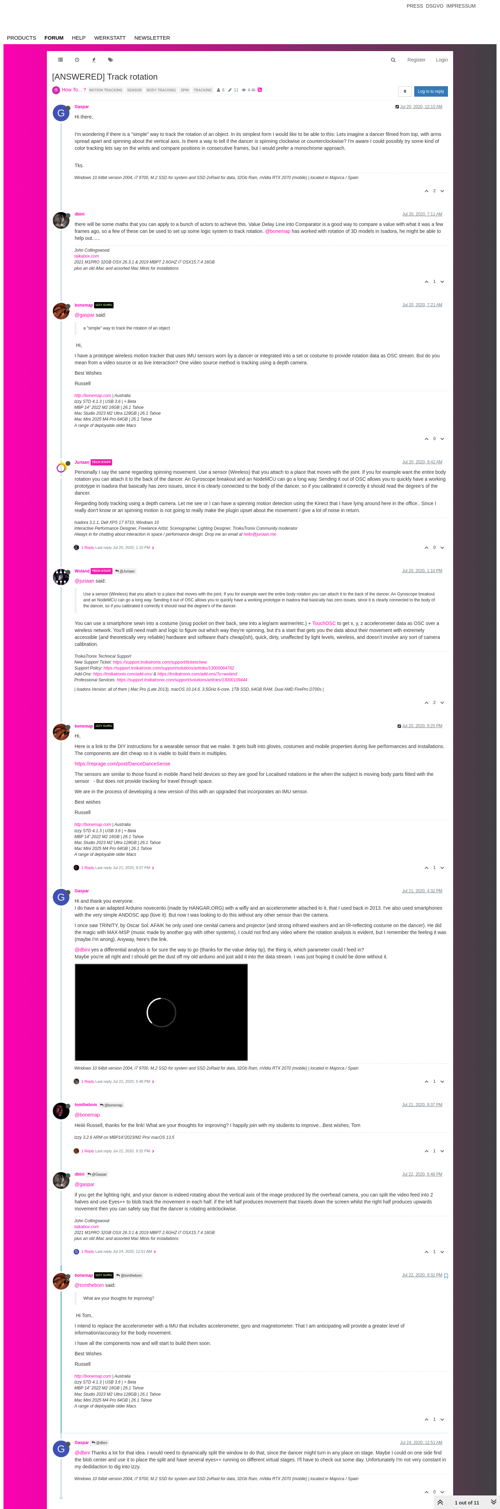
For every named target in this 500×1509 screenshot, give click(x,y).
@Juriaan (125, 571)
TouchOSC (324, 623)
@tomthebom (129, 1275)
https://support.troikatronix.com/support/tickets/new (160, 662)
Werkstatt (110, 38)
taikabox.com (86, 256)
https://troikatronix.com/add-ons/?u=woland (197, 674)
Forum (54, 38)
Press (415, 6)
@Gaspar (97, 1174)
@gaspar (84, 315)
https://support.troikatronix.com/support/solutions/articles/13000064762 (168, 668)
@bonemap (278, 231)
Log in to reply (431, 91)
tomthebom (86, 1104)
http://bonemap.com (92, 395)
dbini (79, 214)
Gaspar (82, 106)
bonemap (84, 305)
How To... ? (74, 89)
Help (78, 38)
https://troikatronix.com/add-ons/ (122, 674)
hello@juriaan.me (260, 534)
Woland (82, 571)
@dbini (82, 949)
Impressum (461, 6)
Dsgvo (435, 6)
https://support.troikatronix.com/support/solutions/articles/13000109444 (182, 680)
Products (21, 38)
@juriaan (84, 581)
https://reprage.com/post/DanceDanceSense (122, 763)
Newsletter (152, 38)
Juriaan (82, 462)
